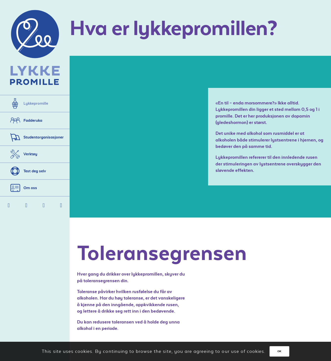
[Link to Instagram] (61, 205)
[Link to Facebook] (9, 205)
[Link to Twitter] (43, 205)
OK (279, 351)
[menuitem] (35, 103)
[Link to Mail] (26, 205)
